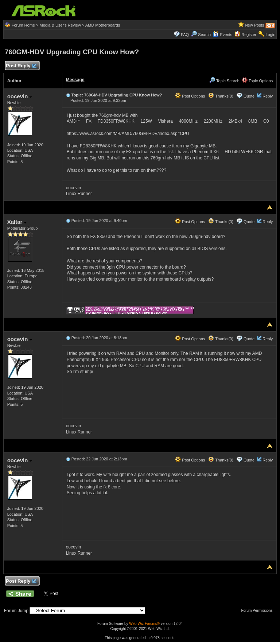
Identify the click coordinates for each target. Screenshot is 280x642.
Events (222, 34)
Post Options (190, 96)
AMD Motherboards (102, 25)
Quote (249, 96)
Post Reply (21, 66)
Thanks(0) (220, 96)
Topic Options (257, 81)
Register (248, 34)
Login (270, 34)
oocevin (19, 96)
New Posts (254, 25)
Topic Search (224, 81)
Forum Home (23, 25)
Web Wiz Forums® (144, 624)
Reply (267, 96)
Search (204, 34)
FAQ (185, 34)
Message (75, 79)
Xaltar (17, 222)
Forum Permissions (258, 611)
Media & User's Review (60, 25)
